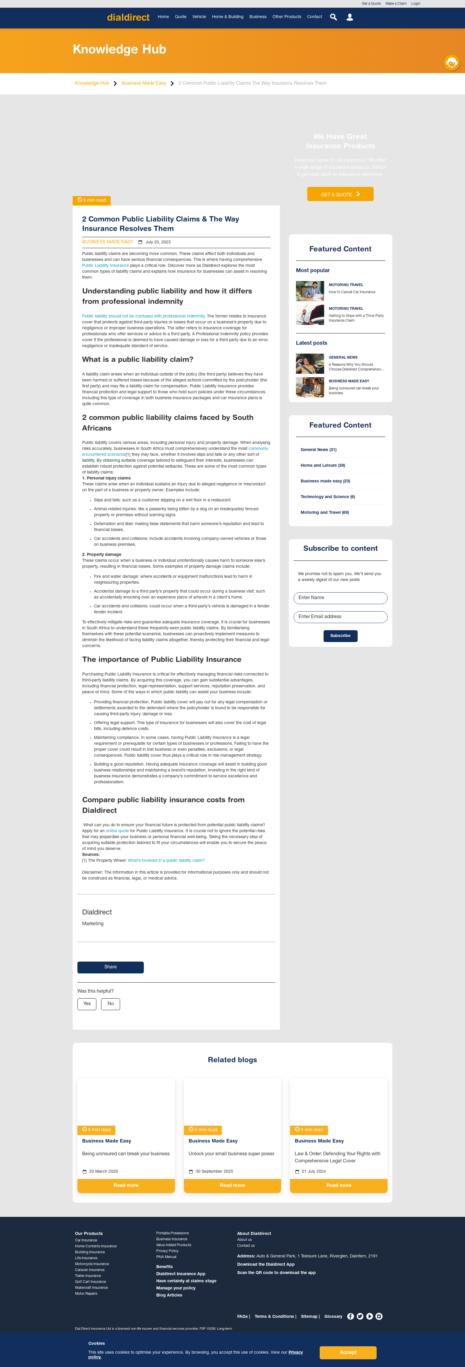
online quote (118, 831)
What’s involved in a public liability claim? (167, 861)
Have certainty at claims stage (186, 1281)
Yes (87, 1004)
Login (416, 4)
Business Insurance (171, 1239)
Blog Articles (169, 1296)
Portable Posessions (172, 1233)
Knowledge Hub (92, 83)
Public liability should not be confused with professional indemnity (143, 317)
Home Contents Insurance (96, 1246)
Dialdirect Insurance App (181, 1274)
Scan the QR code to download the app (276, 1273)
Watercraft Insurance (91, 1288)
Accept (348, 1352)
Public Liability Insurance (105, 266)
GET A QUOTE (340, 195)
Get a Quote (371, 4)
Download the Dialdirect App (266, 1265)
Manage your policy (175, 1288)
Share (110, 967)
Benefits (164, 1267)
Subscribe (340, 641)
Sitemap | (310, 1317)
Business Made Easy (144, 83)
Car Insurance (86, 1240)
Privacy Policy (167, 1251)
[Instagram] (379, 1317)
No (111, 1004)
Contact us (246, 1246)
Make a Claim (396, 4)
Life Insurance (86, 1258)
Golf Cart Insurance (90, 1282)
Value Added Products (173, 1245)
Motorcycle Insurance (92, 1264)
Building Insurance (90, 1252)
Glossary (333, 1317)
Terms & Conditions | (275, 1317)
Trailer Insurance (88, 1276)
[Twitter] (360, 1317)
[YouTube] (369, 1317)
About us (244, 1240)
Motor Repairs (86, 1294)
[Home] (128, 17)
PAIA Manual (166, 1257)
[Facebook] (350, 1317)
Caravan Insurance (89, 1270)
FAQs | (243, 1317)
